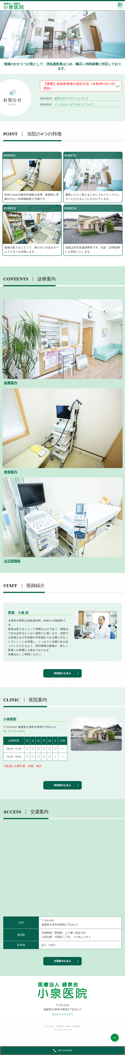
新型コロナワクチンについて (71, 98)
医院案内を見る (62, 790)
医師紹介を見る (62, 675)
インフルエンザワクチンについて (74, 104)
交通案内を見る (62, 969)
